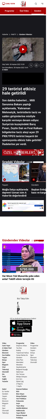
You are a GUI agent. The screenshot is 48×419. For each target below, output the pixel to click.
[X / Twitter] (23, 305)
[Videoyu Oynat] (23, 49)
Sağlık (4, 379)
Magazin (5, 365)
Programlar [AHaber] (9, 11)
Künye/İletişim (21, 396)
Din (3, 374)
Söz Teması (20, 374)
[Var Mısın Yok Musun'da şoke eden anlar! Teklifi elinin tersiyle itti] (23, 262)
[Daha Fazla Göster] (42, 65)
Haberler (5, 34)
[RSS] (23, 313)
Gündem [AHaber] (37, 11)
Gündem (5, 350)
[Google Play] (23, 329)
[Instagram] (23, 307)
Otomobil (5, 372)
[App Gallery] (23, 334)
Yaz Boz (19, 348)
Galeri (4, 389)
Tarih (4, 377)
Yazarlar (5, 381)
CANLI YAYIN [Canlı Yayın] (8, 4)
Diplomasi (19, 372)
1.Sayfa (19, 386)
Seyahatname (21, 367)
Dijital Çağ (19, 381)
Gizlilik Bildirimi (22, 408)
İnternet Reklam (22, 389)
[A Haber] (23, 4)
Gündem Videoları (25, 34)
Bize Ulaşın (20, 394)
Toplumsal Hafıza (22, 353)
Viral (3, 367)
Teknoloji (5, 369)
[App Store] (23, 323)
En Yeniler (5, 391)
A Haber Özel (7, 348)
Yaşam (4, 358)
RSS (17, 391)
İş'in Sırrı (19, 379)
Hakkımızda (20, 411)
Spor (3, 362)
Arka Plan (19, 360)
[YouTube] (23, 309)
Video (4, 343)
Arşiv (18, 403)
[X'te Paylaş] (31, 65)
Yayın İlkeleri (20, 413)
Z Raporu (19, 384)
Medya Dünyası (21, 377)
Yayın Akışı (20, 406)
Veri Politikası (21, 399)
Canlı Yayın (6, 346)
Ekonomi (5, 353)
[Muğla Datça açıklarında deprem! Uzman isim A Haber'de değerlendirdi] (15, 180)
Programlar (20, 343)
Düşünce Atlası (21, 346)
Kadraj (18, 350)
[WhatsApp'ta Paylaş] (36, 65)
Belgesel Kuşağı (22, 369)
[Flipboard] (23, 311)
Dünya (4, 360)
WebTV (13, 34)
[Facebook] (23, 303)
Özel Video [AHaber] (24, 11)
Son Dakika (6, 355)
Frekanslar (20, 401)
